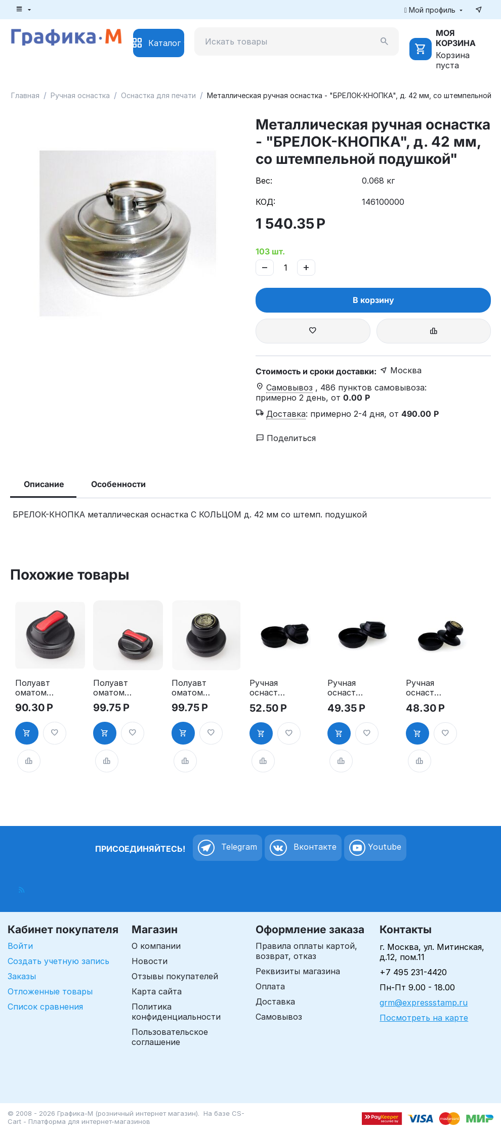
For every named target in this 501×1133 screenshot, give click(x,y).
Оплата (270, 986)
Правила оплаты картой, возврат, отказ (306, 951)
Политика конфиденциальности (176, 1011)
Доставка (275, 1001)
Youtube (375, 848)
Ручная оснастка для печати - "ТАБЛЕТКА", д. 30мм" (268, 688)
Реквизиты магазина (298, 971)
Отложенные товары (50, 991)
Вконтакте (303, 848)
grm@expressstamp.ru (424, 1002)
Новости (150, 961)
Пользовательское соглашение (170, 1037)
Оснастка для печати (158, 95)
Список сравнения (45, 1006)
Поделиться (286, 438)
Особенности (118, 484)
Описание (44, 484)
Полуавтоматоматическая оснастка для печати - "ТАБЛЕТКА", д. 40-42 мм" (112, 688)
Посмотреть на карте (424, 1018)
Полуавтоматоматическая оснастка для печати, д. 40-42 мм (190, 688)
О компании (156, 946)
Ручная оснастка (80, 95)
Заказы (22, 976)
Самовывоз (279, 1017)
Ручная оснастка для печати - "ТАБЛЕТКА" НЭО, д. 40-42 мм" (346, 688)
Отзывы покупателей (175, 976)
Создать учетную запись (58, 961)
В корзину (373, 300)
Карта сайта (157, 991)
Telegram (227, 848)
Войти (20, 946)
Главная (25, 95)
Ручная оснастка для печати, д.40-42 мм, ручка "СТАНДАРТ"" (425, 688)
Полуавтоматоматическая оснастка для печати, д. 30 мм (34, 688)
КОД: (265, 202)
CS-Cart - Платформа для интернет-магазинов (126, 1117)
